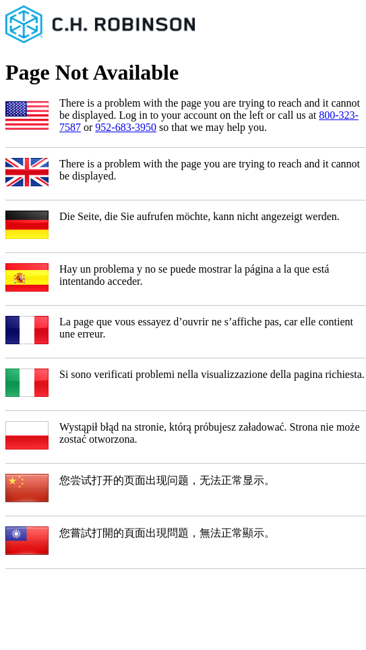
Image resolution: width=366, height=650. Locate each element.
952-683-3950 (125, 127)
